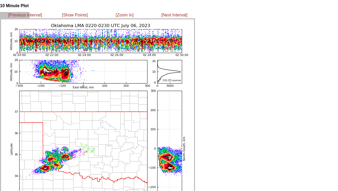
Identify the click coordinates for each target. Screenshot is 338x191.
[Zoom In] (125, 15)
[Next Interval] (174, 15)
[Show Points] (75, 15)
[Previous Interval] (25, 15)
